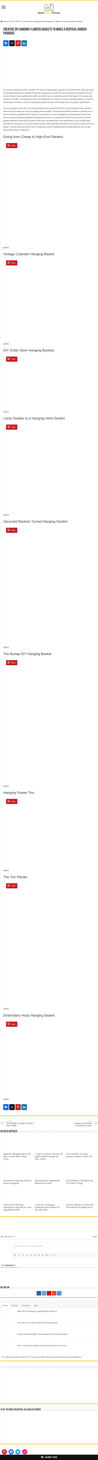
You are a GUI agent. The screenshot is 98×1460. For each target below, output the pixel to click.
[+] (54, 1255)
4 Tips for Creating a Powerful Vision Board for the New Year (47, 1207)
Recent (5, 1305)
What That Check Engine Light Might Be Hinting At (37, 1311)
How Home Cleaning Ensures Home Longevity (17, 1181)
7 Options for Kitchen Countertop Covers (77, 1123)
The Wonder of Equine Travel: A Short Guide (20, 1123)
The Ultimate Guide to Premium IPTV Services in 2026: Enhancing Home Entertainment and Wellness (41, 1357)
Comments (25, 1305)
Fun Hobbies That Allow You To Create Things (79, 1181)
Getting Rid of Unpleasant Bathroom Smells (47, 1181)
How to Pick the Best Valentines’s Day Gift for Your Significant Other (17, 1207)
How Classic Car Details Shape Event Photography (37, 1323)
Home (4, 21)
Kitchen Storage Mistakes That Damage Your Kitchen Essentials (42, 1334)
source (6, 247)
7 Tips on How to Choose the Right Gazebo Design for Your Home (49, 1156)
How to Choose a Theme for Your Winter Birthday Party (80, 1206)
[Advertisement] (49, 68)
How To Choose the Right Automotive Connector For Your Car (42, 1346)
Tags (36, 1305)
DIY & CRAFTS (15, 21)
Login (94, 1236)
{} (50, 1255)
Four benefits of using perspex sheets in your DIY (79, 1155)
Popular (15, 1305)
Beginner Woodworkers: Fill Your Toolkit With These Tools (16, 1156)
